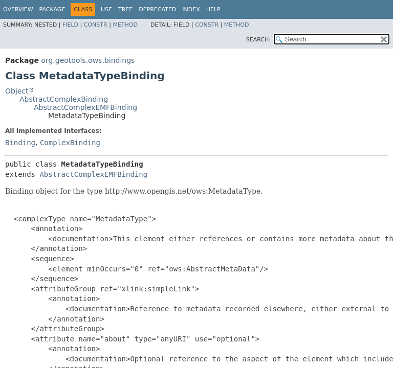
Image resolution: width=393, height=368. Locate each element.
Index (191, 9)
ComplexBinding (70, 143)
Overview (18, 9)
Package (52, 9)
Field (70, 24)
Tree (125, 9)
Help (213, 9)
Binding (20, 143)
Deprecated (157, 9)
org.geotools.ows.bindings (88, 60)
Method (125, 24)
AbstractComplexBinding (63, 99)
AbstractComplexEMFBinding (85, 107)
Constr (95, 24)
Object (17, 91)
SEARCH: (258, 39)
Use (106, 9)
